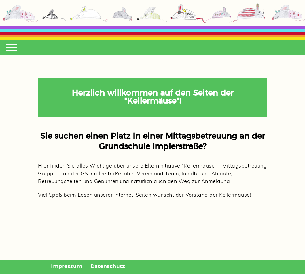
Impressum (66, 266)
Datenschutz (107, 266)
